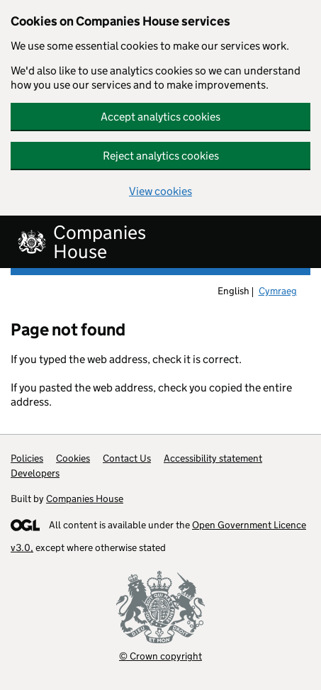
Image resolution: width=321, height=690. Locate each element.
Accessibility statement (213, 458)
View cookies (160, 191)
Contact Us (127, 458)
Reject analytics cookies (161, 155)
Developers (35, 473)
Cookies (73, 458)
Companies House (84, 498)
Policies (27, 458)
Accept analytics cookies (160, 116)
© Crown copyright (160, 656)
